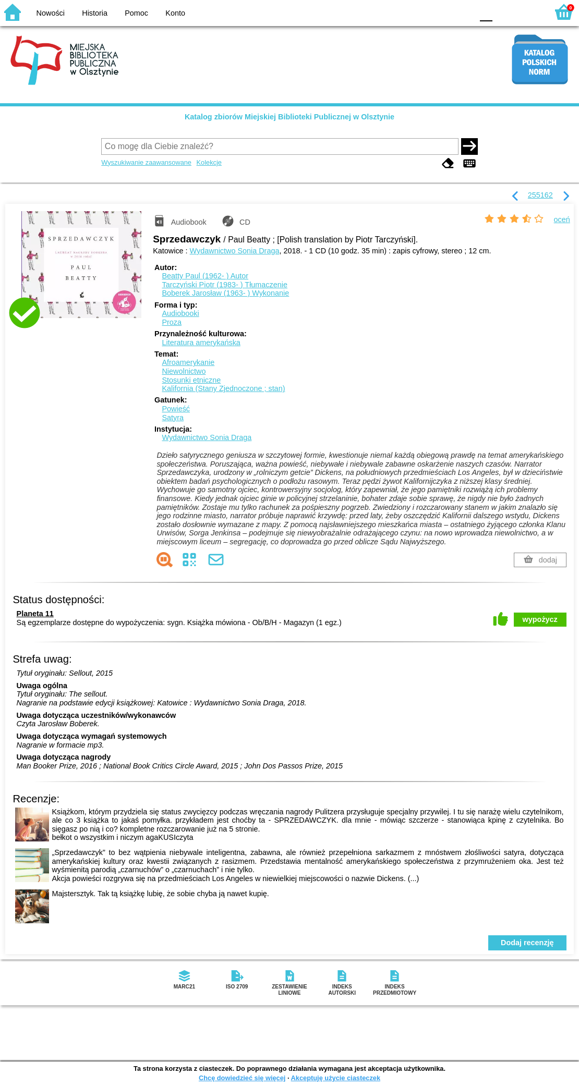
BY (461, 11)
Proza (172, 322)
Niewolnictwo (184, 371)
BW (420, 11)
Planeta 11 (35, 613)
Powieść (176, 409)
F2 (528, 11)
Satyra (173, 417)
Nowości (51, 13)
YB (440, 11)
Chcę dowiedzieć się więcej (242, 1078)
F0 (486, 11)
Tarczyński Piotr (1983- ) (224, 284)
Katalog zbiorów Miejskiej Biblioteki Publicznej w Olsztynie (289, 117)
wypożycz (540, 619)
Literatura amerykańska (201, 342)
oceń (562, 219)
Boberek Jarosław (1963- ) (225, 293)
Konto (175, 13)
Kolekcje (209, 162)
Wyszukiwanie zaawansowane (146, 162)
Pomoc (136, 13)
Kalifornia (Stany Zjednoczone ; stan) (223, 388)
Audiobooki (180, 313)
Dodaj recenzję (527, 942)
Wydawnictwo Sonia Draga (235, 251)
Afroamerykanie (188, 362)
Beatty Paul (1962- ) (205, 276)
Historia (94, 13)
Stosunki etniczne (191, 380)
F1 (504, 11)
